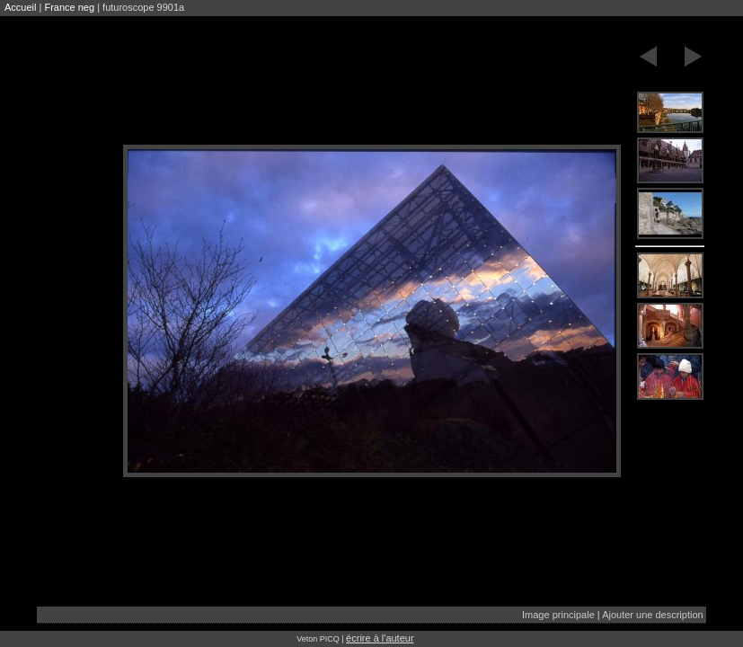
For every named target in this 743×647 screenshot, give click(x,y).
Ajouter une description (652, 614)
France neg (69, 7)
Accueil (20, 7)
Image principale (558, 614)
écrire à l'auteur (379, 638)
